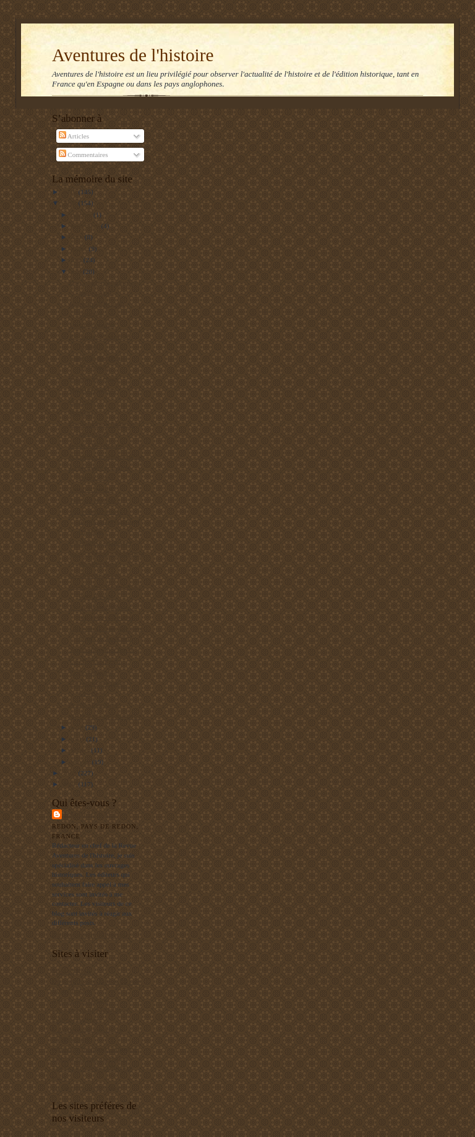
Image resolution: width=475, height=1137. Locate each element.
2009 (70, 203)
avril (78, 727)
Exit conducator (91, 672)
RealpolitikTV (72, 990)
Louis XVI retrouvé (96, 445)
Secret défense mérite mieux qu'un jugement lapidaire (104, 521)
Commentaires (83, 154)
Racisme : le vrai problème (106, 456)
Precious (81, 412)
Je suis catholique (93, 704)
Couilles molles (91, 489)
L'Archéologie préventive (87, 1029)
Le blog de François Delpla (89, 1058)
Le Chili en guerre (94, 575)
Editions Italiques (76, 1019)
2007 (70, 784)
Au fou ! (81, 401)
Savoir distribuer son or (101, 649)
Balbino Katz (90, 814)
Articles (74, 136)
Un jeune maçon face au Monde (96, 981)
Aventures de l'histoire (132, 55)
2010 (70, 191)
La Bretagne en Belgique (86, 1087)
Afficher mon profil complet (91, 935)
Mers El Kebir (72, 971)
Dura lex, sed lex (92, 389)
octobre (82, 214)
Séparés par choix (93, 378)
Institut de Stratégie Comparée (94, 1048)
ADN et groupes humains (104, 716)
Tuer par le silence (94, 500)
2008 (70, 773)
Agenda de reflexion (80, 1000)
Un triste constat (91, 324)
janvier (81, 761)
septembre (86, 225)
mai (77, 271)
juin (77, 259)
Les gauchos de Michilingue (91, 1009)
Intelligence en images (100, 542)
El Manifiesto (71, 1038)
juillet (80, 248)
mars (79, 739)
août (78, 237)
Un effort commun (95, 661)
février (81, 750)
